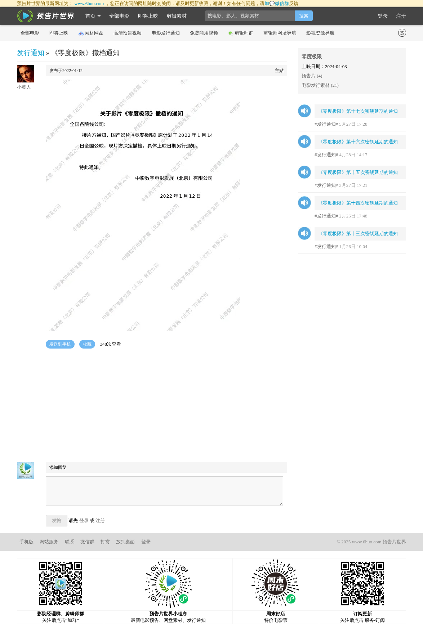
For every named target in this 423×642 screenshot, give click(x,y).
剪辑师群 (240, 33)
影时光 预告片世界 (46, 16)
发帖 (56, 520)
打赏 (105, 541)
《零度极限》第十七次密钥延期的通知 (358, 111)
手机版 (26, 541)
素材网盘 (91, 33)
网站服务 (49, 541)
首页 (90, 16)
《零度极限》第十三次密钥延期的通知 (358, 233)
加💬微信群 (276, 3)
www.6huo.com (89, 3)
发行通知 (30, 53)
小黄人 (24, 87)
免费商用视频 (204, 33)
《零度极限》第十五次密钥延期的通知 (358, 172)
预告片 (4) (312, 75)
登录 (383, 16)
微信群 (87, 541)
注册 (401, 16)
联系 (69, 541)
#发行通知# (326, 124)
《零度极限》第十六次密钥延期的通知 (358, 141)
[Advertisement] (152, 406)
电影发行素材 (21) (320, 85)
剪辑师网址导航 (279, 33)
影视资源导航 (320, 33)
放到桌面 (125, 541)
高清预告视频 (127, 33)
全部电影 (119, 16)
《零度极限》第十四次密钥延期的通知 (358, 203)
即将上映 (148, 16)
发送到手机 (60, 344)
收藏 (87, 344)
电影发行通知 (166, 33)
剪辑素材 (176, 16)
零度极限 (312, 56)
